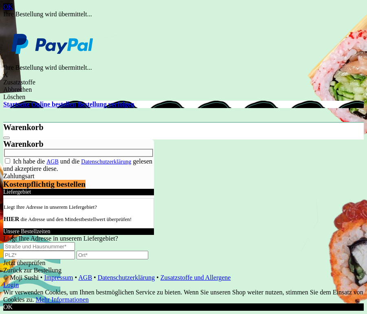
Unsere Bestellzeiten (26, 231)
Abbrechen (17, 89)
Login (11, 284)
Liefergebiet (17, 192)
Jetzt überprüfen (24, 262)
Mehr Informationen (62, 299)
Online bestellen (53, 104)
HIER (11, 219)
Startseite (16, 104)
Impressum (58, 277)
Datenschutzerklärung (106, 162)
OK (8, 6)
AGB (52, 162)
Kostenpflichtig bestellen (44, 184)
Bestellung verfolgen (106, 104)
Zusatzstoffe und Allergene (195, 277)
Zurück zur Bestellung (32, 270)
